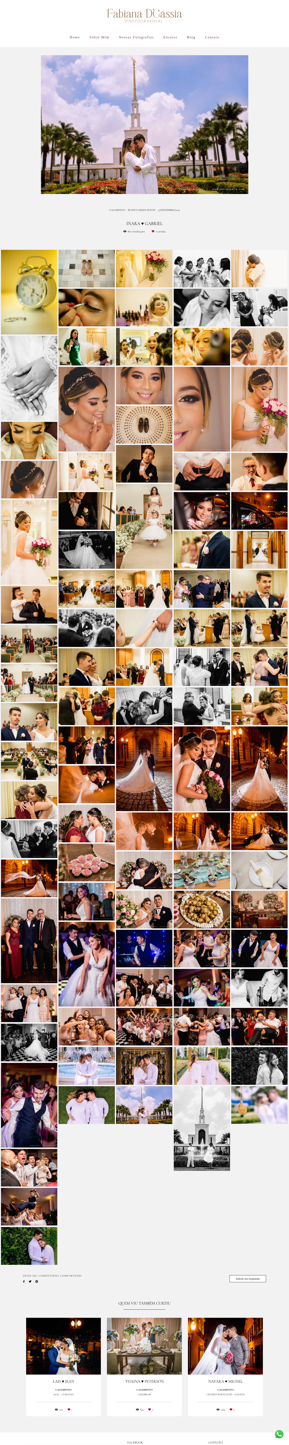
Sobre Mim (100, 37)
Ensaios (170, 37)
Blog (191, 37)
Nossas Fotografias (136, 37)
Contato (212, 37)
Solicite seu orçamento (248, 1278)
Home (75, 37)
